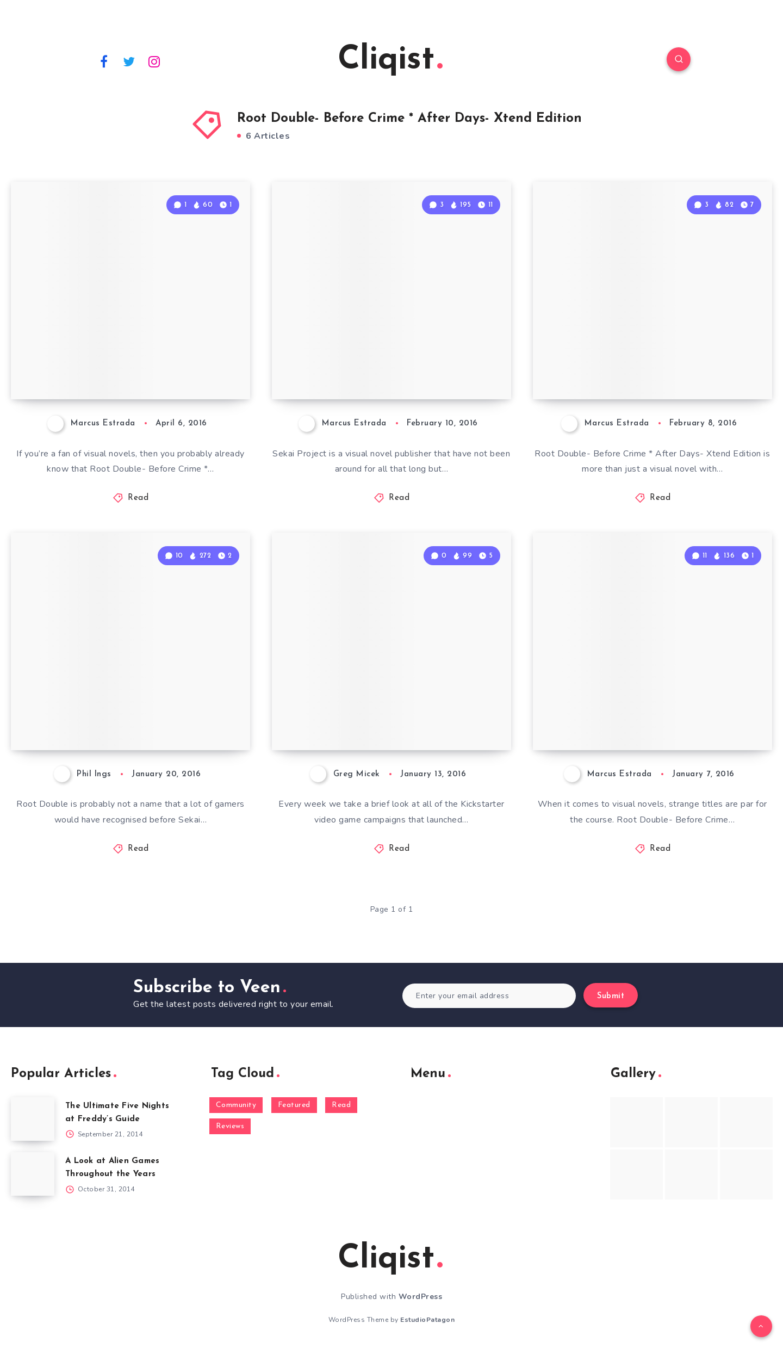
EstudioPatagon (427, 1319)
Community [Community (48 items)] (236, 1105)
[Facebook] (104, 61)
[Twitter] (129, 61)
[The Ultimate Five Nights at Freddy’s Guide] (32, 1119)
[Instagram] (154, 61)
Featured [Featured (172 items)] (294, 1105)
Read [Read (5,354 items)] (341, 1105)
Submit (610, 996)
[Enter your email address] (489, 996)
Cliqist (390, 60)
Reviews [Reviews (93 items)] (230, 1126)
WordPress (421, 1296)
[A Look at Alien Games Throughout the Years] (32, 1174)
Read (138, 498)
